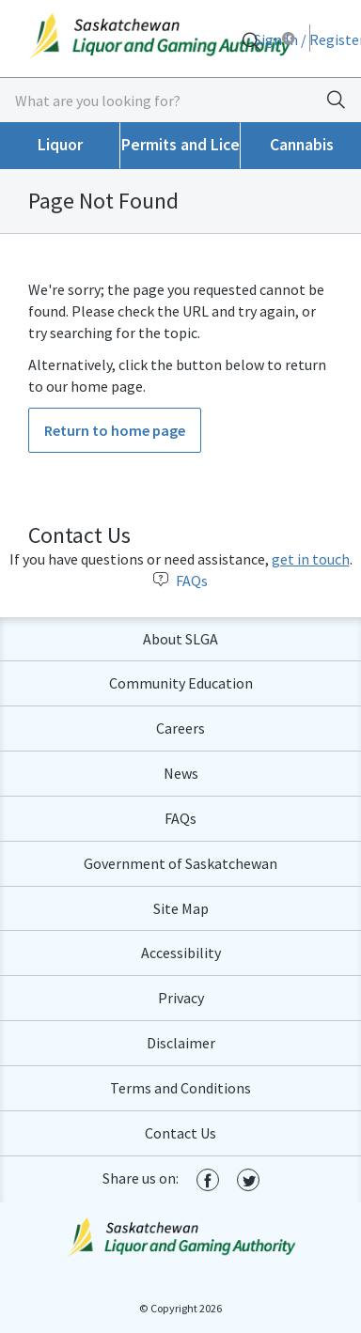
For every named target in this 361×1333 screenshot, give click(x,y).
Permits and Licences (181, 144)
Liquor (60, 144)
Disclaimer (181, 1042)
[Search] (251, 41)
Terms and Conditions (180, 1087)
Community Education (181, 683)
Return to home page (114, 430)
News (181, 773)
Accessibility (181, 952)
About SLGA (180, 638)
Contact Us (180, 1133)
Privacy (181, 997)
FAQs (180, 580)
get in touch (311, 559)
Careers (180, 728)
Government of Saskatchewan (180, 863)
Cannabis (302, 144)
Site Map (181, 908)
